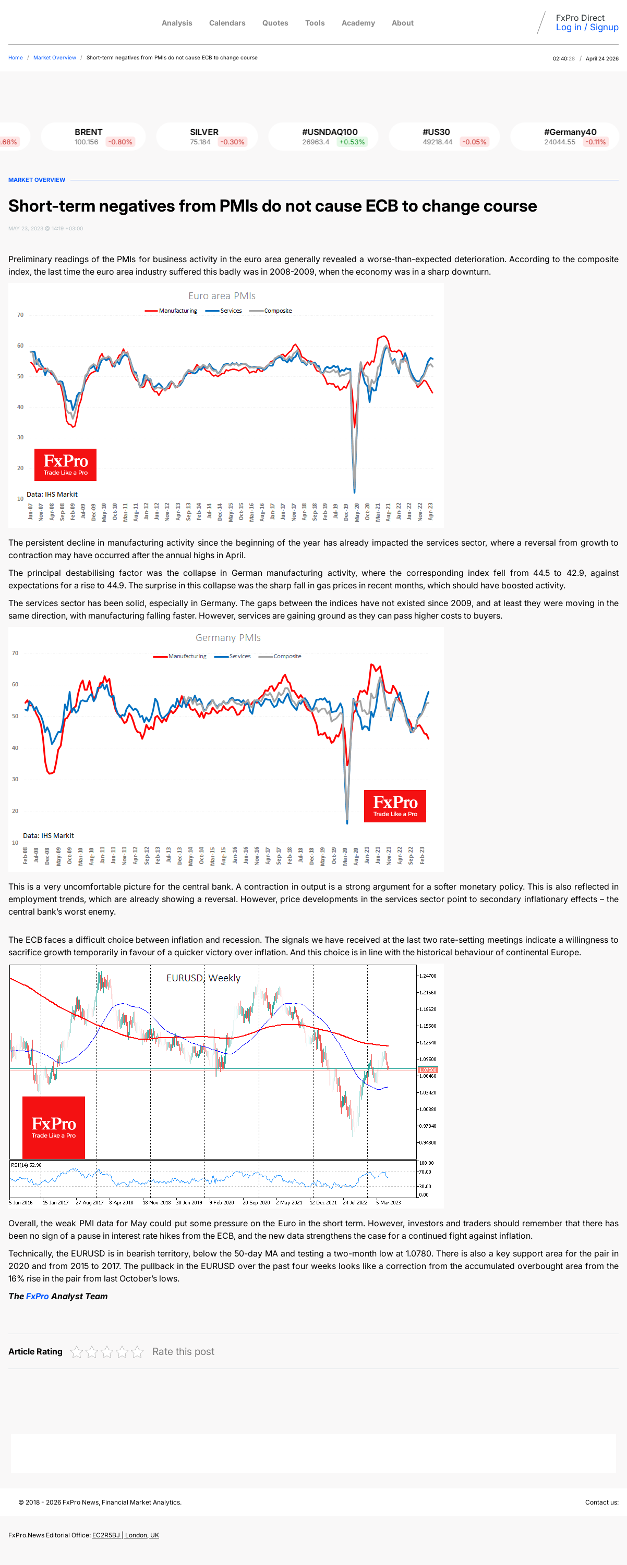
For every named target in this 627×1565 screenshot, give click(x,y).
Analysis (177, 22)
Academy (358, 22)
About (403, 22)
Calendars (227, 22)
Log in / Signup (587, 27)
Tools (315, 22)
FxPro (38, 1296)
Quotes (275, 22)
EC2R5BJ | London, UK (125, 1535)
